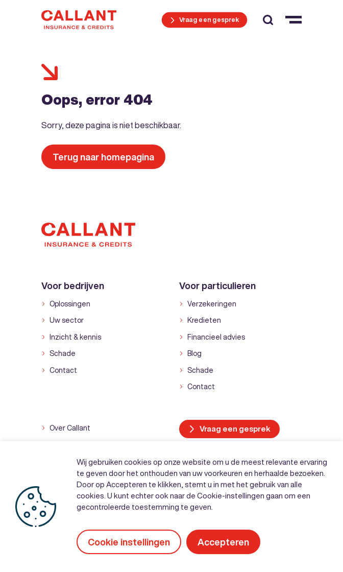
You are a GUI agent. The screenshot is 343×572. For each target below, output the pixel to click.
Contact (63, 370)
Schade (63, 353)
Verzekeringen (211, 303)
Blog (194, 353)
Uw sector (67, 320)
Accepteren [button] (223, 541)
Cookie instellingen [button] (129, 541)
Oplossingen (70, 303)
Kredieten (204, 320)
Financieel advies (216, 337)
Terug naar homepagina (103, 156)
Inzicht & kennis (75, 337)
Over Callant (70, 428)
